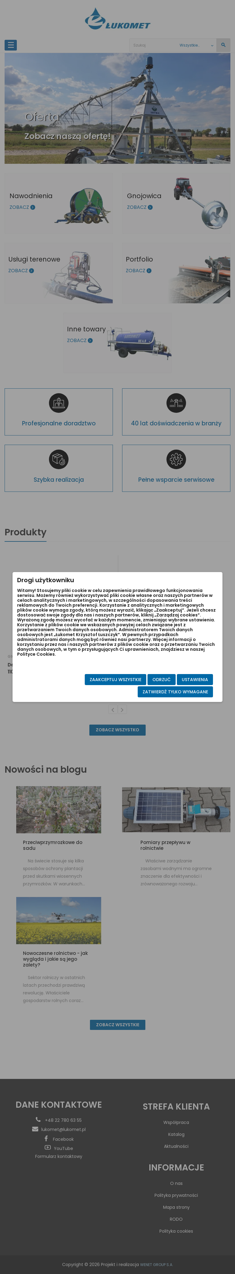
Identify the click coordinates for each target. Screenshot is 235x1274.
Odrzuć (150, 680)
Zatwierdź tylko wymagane (164, 693)
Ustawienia (184, 680)
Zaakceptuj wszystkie (104, 680)
